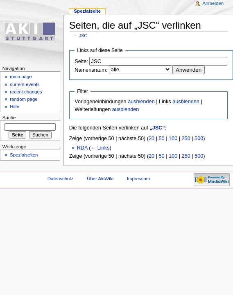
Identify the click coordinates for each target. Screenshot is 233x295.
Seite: (81, 61)
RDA (82, 148)
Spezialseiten (24, 154)
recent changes (26, 91)
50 (162, 138)
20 (151, 138)
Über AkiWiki (100, 178)
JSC (83, 35)
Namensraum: (91, 70)
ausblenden (141, 101)
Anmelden (213, 3)
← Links (100, 148)
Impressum (138, 178)
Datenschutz (61, 178)
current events (25, 84)
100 (173, 138)
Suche (9, 117)
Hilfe (14, 106)
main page (21, 76)
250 (186, 138)
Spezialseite (87, 11)
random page (24, 99)
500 (199, 138)
